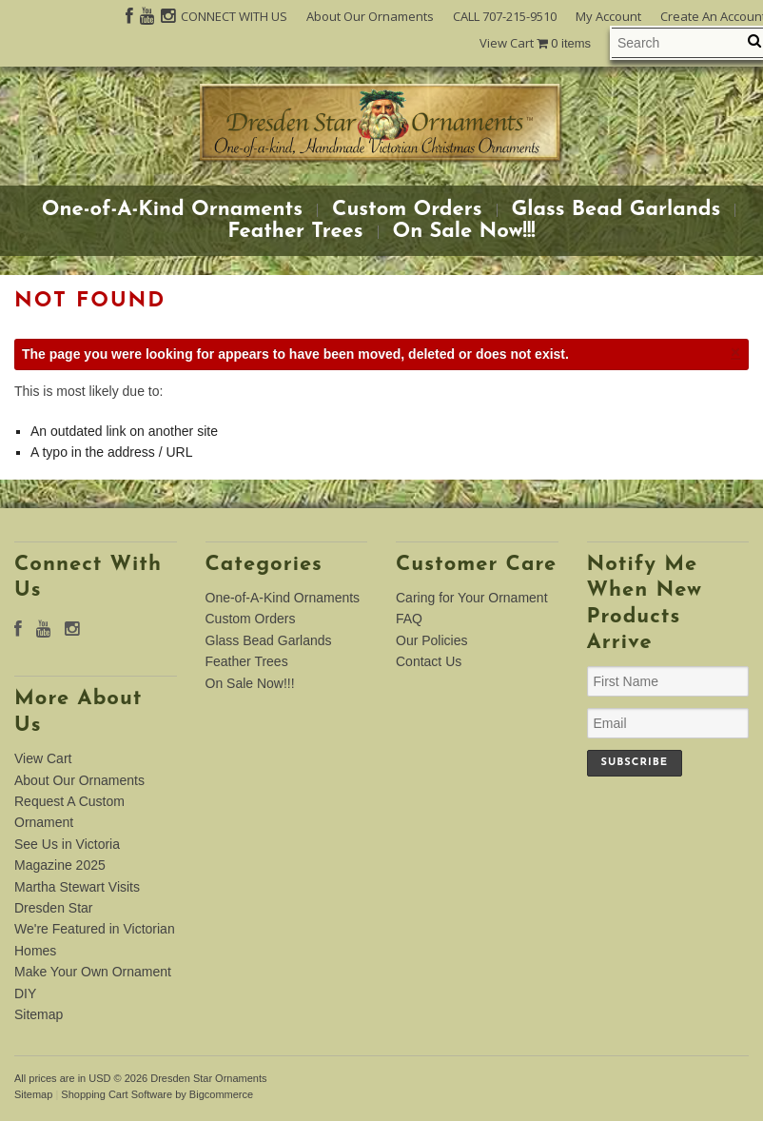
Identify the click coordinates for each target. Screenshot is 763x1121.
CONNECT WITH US (234, 16)
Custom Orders (406, 210)
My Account (608, 16)
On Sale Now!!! (464, 232)
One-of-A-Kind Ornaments (172, 210)
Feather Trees (294, 232)
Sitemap (38, 1014)
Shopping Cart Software (116, 1094)
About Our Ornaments (370, 16)
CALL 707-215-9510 (505, 16)
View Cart (535, 43)
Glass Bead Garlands (616, 210)
